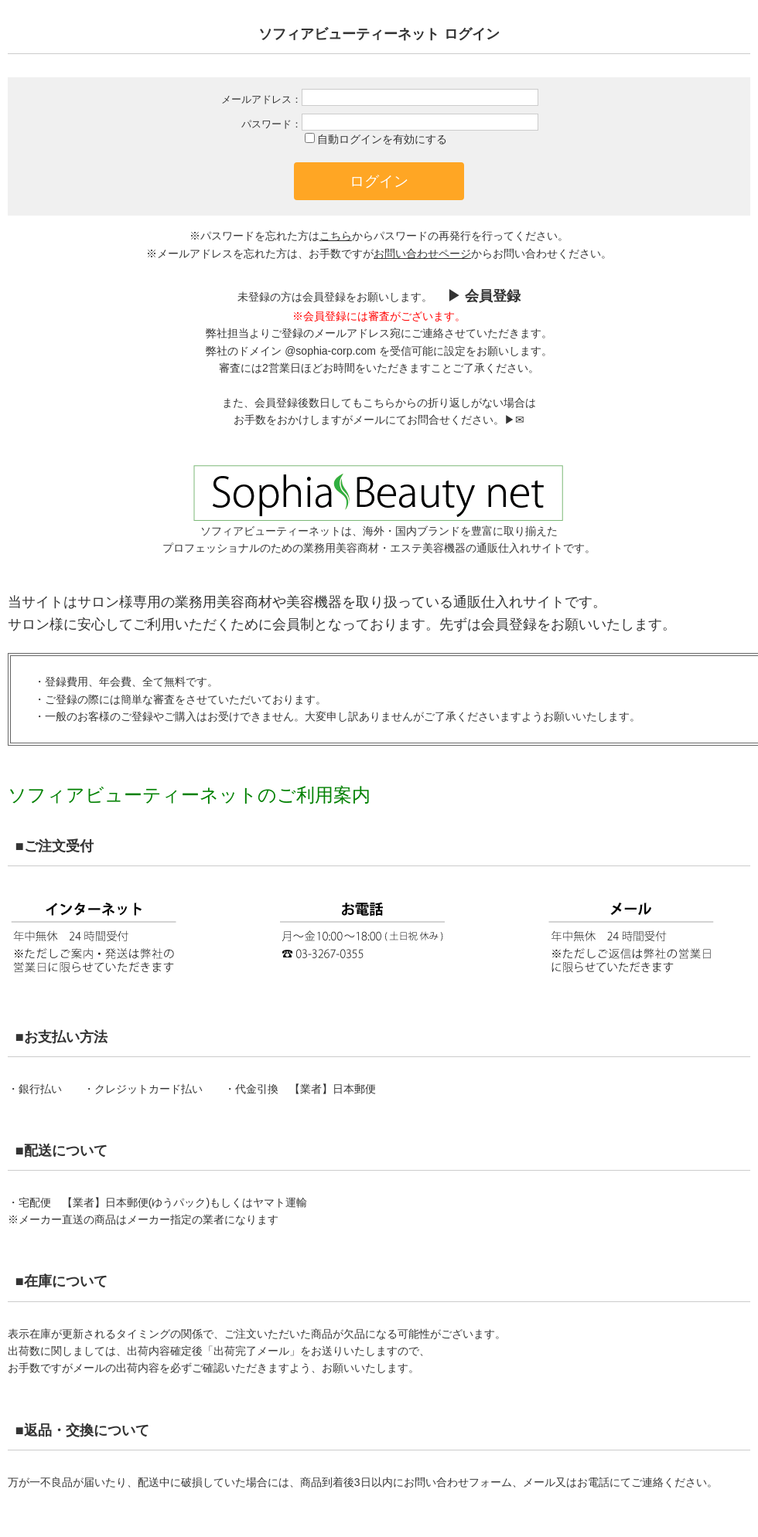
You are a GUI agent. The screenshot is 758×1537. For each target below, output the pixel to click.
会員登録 (509, 624)
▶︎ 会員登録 (482, 296)
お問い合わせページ (422, 253)
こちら (335, 236)
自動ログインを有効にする (382, 139)
